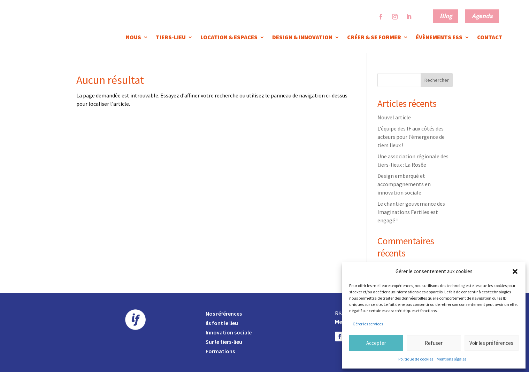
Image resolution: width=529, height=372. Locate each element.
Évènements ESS (439, 38)
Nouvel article (394, 117)
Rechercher (436, 80)
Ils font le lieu (222, 322)
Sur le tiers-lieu (224, 341)
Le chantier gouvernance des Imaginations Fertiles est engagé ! (411, 212)
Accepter (376, 343)
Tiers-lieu (171, 38)
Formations (220, 351)
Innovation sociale (229, 332)
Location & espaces (229, 38)
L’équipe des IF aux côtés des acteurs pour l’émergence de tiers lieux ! (411, 137)
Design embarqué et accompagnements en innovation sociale (404, 184)
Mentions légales (451, 359)
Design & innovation (302, 38)
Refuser (434, 343)
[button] (515, 271)
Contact (490, 38)
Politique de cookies (415, 359)
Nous (133, 38)
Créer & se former (374, 38)
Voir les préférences (491, 343)
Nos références (224, 313)
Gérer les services (368, 323)
